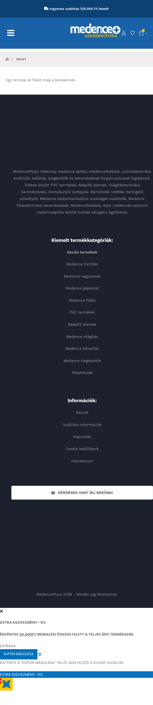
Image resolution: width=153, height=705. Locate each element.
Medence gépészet (82, 288)
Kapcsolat (82, 436)
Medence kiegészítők (82, 361)
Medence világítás (82, 337)
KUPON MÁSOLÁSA (19, 654)
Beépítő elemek (82, 324)
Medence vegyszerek (82, 276)
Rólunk (82, 412)
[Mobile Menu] (14, 33)
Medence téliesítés (82, 348)
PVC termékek (82, 312)
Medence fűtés (82, 300)
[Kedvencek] (132, 33)
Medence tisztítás (82, 264)
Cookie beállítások (82, 449)
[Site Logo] (95, 30)
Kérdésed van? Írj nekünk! (82, 493)
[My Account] (123, 33)
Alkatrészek (82, 372)
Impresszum (82, 461)
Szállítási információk (82, 425)
